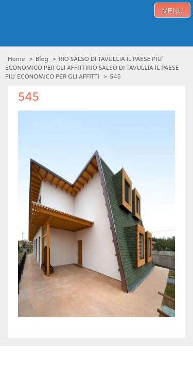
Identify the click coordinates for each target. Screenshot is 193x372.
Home (16, 59)
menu (172, 11)
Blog (42, 59)
